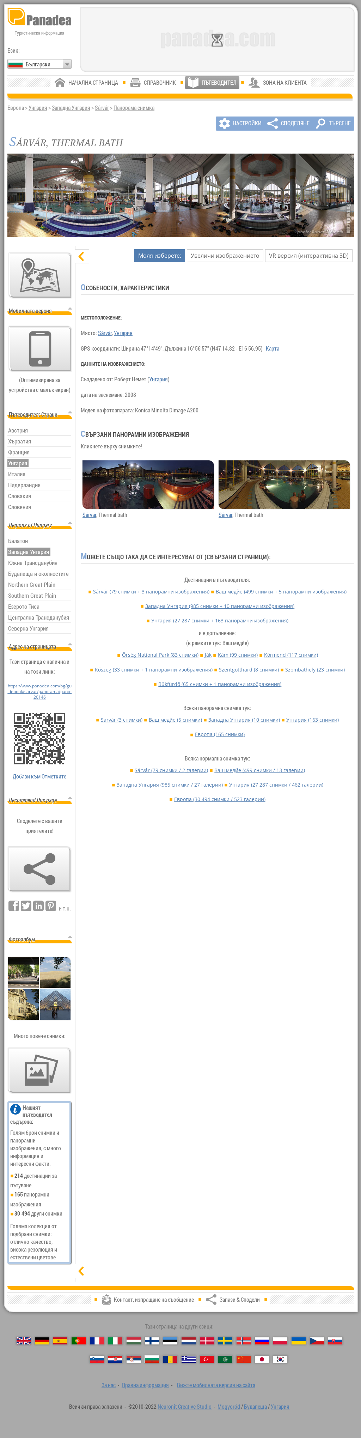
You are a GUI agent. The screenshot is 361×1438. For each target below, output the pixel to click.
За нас (109, 1385)
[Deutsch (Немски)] (42, 1341)
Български (38, 64)
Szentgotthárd (249, 669)
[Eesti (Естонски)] (170, 1341)
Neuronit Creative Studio (185, 1406)
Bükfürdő (219, 684)
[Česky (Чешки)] (317, 1341)
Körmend (291, 654)
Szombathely (315, 669)
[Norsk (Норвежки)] (243, 1341)
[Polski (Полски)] (280, 1341)
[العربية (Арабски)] (225, 1359)
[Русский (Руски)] (262, 1341)
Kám (238, 654)
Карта (272, 348)
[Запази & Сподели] (39, 869)
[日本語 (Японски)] (262, 1359)
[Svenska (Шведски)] (225, 1341)
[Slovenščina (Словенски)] (97, 1359)
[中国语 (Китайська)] (243, 1359)
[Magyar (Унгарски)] (133, 1341)
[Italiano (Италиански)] (115, 1341)
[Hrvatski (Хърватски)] (115, 1359)
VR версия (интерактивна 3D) (309, 255)
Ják (208, 654)
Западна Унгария (71, 108)
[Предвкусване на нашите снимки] (39, 1070)
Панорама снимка (134, 108)
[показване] (82, 1271)
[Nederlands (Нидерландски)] (188, 1341)
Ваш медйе (281, 591)
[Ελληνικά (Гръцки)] (188, 1359)
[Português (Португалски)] (78, 1341)
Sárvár (102, 108)
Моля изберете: (159, 255)
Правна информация (145, 1385)
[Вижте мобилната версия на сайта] (40, 348)
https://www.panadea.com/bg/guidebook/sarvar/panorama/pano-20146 (39, 691)
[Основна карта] (40, 275)
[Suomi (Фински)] (152, 1341)
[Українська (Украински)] (298, 1341)
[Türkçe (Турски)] (207, 1359)
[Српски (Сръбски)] (133, 1359)
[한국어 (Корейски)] (280, 1359)
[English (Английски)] (23, 1341)
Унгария (38, 108)
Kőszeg (154, 669)
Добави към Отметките (39, 776)
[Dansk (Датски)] (207, 1341)
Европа (220, 734)
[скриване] (82, 256)
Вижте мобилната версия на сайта (216, 1385)
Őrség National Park (160, 654)
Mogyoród (229, 1406)
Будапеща (255, 1406)
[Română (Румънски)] (170, 1359)
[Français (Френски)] (97, 1341)
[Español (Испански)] (60, 1341)
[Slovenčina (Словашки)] (335, 1341)
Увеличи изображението (225, 255)
